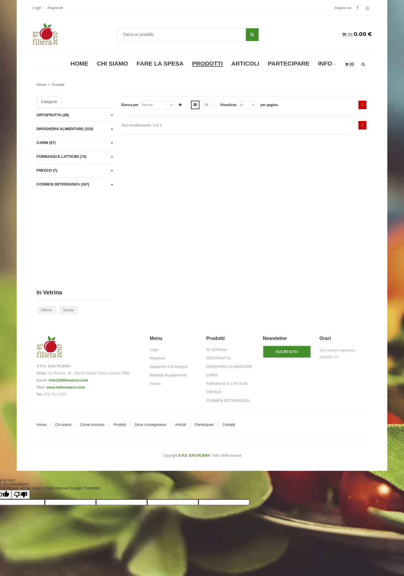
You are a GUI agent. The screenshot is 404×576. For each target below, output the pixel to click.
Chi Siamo (112, 63)
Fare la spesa (160, 63)
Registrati (55, 8)
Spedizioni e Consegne (169, 366)
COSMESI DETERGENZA (227, 400)
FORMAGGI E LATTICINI (227, 383)
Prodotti (207, 63)
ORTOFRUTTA (218, 358)
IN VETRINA (216, 350)
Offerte (46, 310)
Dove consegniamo (150, 425)
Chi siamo (63, 425)
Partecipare (289, 63)
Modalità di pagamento (168, 375)
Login (37, 8)
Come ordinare (92, 425)
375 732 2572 (55, 394)
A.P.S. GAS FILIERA (194, 456)
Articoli (245, 63)
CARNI (212, 375)
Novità (68, 310)
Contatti (228, 425)
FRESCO (214, 392)
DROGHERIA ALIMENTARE (229, 366)
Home (79, 63)
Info (325, 63)
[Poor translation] (21, 494)
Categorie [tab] (49, 102)
